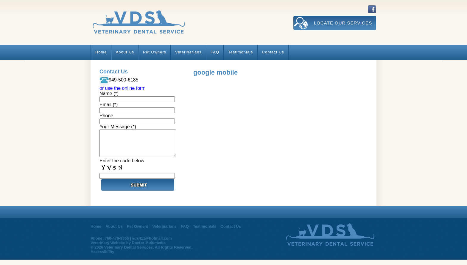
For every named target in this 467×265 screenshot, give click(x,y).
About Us (125, 52)
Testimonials (240, 52)
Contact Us (273, 52)
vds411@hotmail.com (152, 243)
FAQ (215, 52)
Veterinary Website (108, 248)
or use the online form (122, 88)
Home (101, 52)
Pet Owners (154, 52)
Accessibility (102, 257)
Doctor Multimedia (149, 248)
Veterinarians (188, 52)
